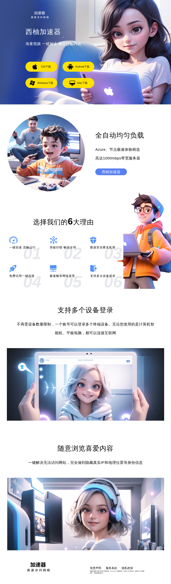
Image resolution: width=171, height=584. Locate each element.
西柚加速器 (111, 172)
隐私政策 (127, 568)
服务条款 (111, 568)
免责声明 (95, 568)
